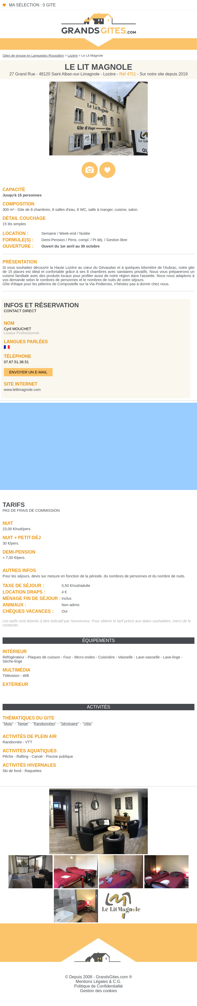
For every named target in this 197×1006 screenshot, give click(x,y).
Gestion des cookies (98, 991)
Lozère (73, 55)
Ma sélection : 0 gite (32, 5)
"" (8, 724)
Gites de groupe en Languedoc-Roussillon (33, 55)
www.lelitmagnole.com (22, 390)
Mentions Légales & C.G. (98, 981)
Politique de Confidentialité (98, 986)
